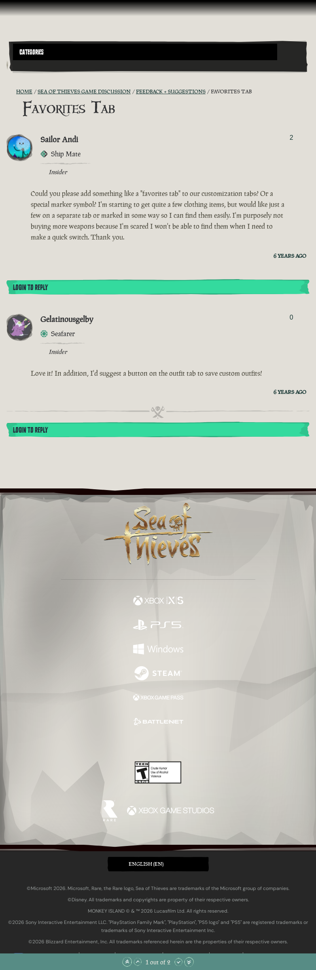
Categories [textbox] (31, 52)
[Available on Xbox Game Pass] (158, 698)
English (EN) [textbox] (146, 864)
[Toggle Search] (24, 65)
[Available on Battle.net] (158, 723)
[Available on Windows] (158, 650)
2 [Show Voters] (291, 137)
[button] (145, 52)
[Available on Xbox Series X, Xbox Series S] (158, 601)
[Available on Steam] (158, 674)
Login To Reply (30, 287)
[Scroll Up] (138, 962)
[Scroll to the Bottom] (189, 962)
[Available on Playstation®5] (158, 626)
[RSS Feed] (11, 91)
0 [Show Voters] (291, 317)
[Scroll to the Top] (127, 962)
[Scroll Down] (178, 962)
